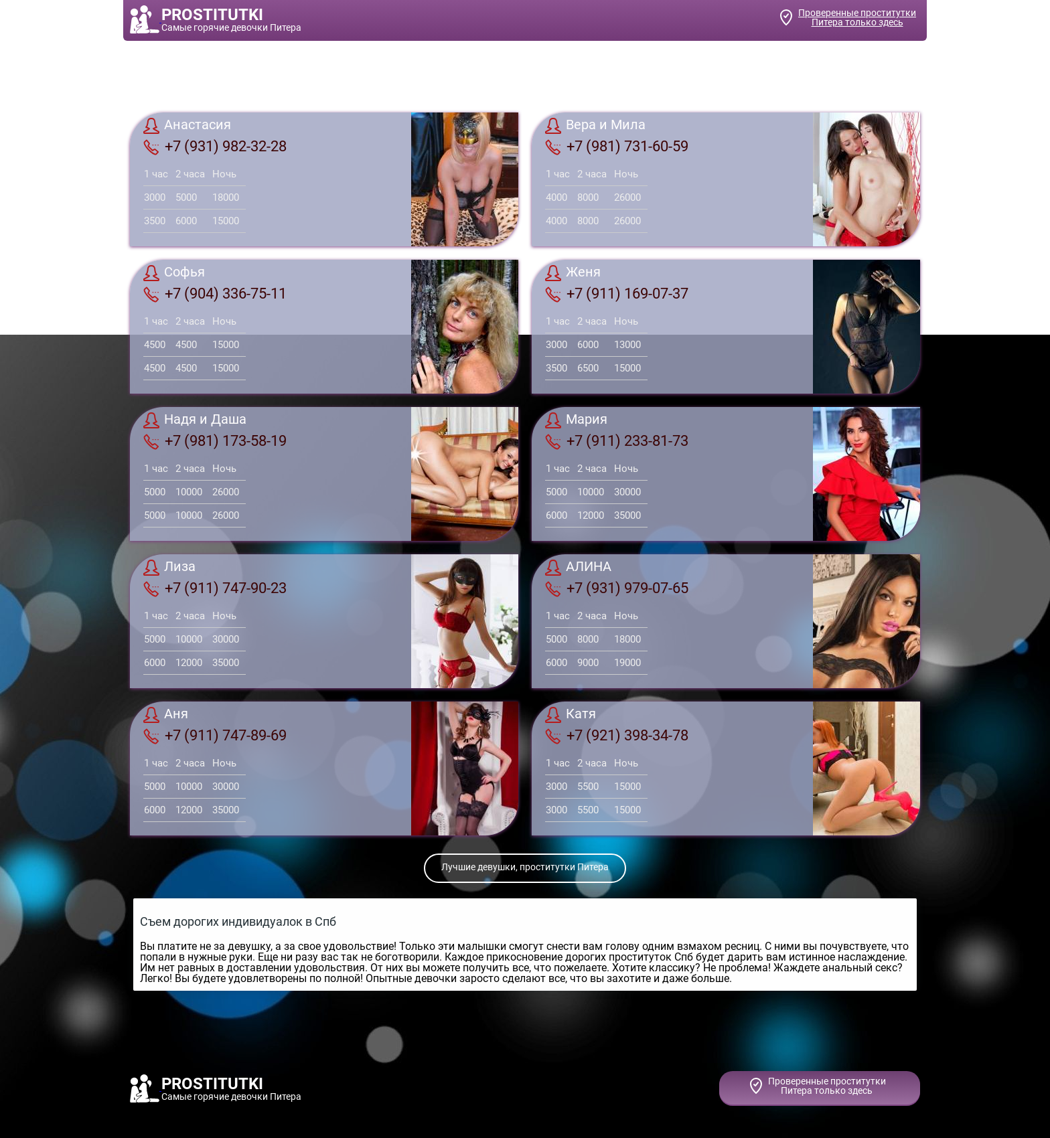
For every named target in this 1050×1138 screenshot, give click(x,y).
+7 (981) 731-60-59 (616, 146)
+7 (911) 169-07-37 (616, 294)
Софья (174, 273)
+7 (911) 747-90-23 (215, 588)
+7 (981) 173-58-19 (215, 441)
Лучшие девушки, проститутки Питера (525, 867)
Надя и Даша (194, 420)
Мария (576, 420)
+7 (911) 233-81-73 (616, 441)
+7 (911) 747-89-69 (215, 735)
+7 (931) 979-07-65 (616, 588)
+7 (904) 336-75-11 (215, 294)
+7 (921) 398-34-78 (616, 735)
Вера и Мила (595, 126)
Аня (165, 715)
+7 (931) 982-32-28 (215, 146)
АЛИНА (578, 568)
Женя (573, 273)
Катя (570, 715)
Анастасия (187, 126)
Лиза (169, 568)
